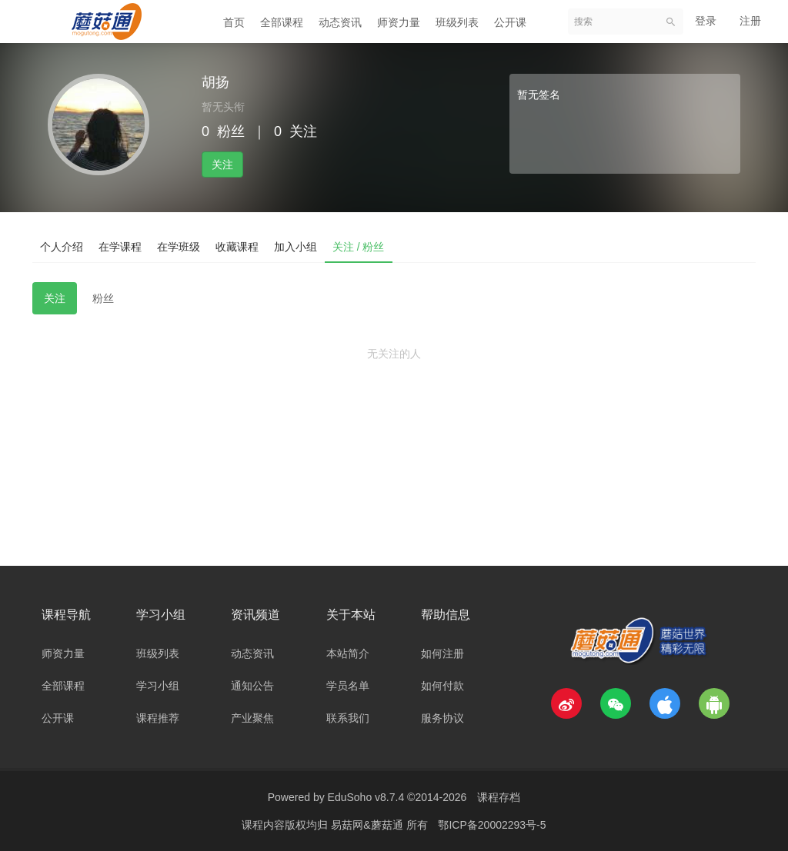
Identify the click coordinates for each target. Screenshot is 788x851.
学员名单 (347, 686)
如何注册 (442, 653)
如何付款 (442, 686)
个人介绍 (61, 247)
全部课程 (281, 22)
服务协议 (442, 718)
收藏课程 (237, 247)
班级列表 (457, 22)
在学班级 (178, 247)
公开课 (510, 22)
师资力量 (398, 22)
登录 (705, 21)
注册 (750, 21)
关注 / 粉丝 (358, 247)
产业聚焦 (252, 718)
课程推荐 (157, 718)
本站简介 (347, 653)
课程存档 (498, 797)
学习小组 (157, 686)
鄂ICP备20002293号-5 (492, 824)
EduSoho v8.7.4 (366, 797)
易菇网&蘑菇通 (368, 824)
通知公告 (252, 686)
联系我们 (347, 718)
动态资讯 (340, 22)
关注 (222, 164)
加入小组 (295, 247)
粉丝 (103, 298)
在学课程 (120, 247)
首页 (234, 22)
